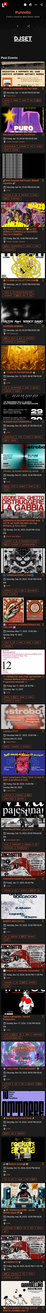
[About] (25, 4)
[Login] (41, 4)
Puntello (23, 12)
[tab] (17, 26)
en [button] (36, 5)
